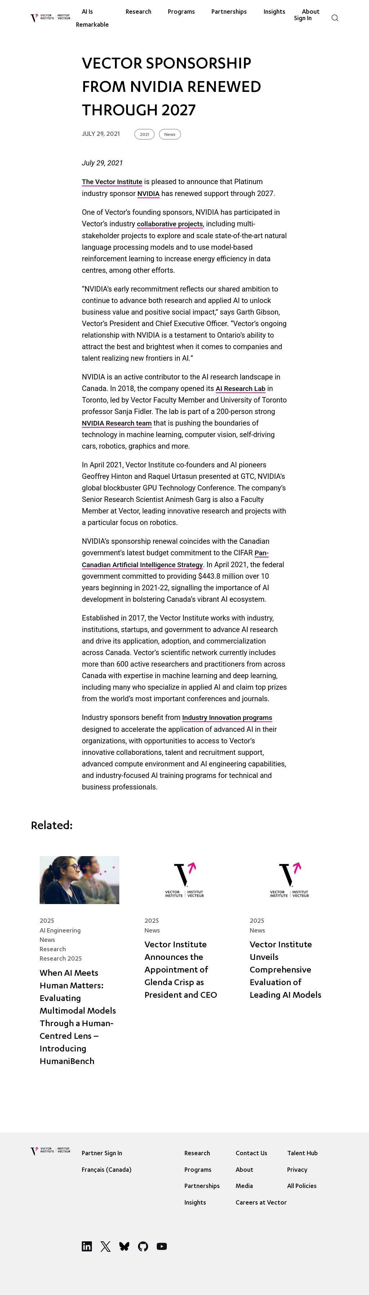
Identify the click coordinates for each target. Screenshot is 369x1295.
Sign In (303, 18)
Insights (195, 1203)
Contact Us (251, 1154)
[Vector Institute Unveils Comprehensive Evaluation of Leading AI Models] (289, 967)
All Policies (302, 1186)
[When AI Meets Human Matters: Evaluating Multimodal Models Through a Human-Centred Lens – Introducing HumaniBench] (79, 967)
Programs (181, 12)
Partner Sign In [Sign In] (102, 1154)
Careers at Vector (261, 1203)
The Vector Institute (112, 182)
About (244, 1170)
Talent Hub (302, 1154)
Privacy (297, 1170)
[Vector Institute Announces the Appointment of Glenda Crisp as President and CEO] (184, 967)
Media (244, 1186)
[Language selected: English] (108, 1170)
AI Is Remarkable (92, 18)
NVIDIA (148, 194)
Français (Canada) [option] (107, 1170)
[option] (108, 1170)
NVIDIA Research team (117, 423)
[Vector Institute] (50, 18)
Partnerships (229, 12)
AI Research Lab (241, 388)
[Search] (335, 17)
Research (138, 12)
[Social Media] (87, 1246)
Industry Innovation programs (227, 717)
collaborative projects (170, 224)
